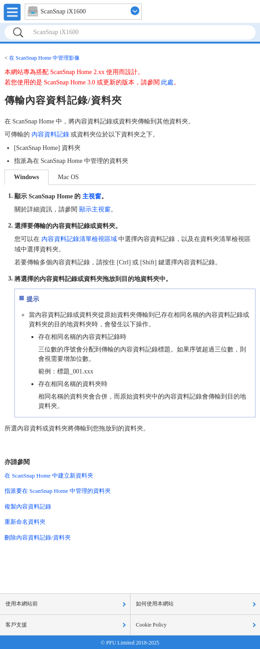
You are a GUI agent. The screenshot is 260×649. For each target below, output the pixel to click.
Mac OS (68, 177)
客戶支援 (16, 625)
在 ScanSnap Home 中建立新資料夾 (48, 475)
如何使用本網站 (155, 604)
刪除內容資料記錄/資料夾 (37, 537)
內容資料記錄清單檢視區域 (79, 239)
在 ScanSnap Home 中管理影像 (44, 58)
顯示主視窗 (95, 209)
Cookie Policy (151, 625)
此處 (167, 82)
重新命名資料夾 (24, 521)
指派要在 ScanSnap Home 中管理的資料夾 (57, 490)
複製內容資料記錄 (27, 506)
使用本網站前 (21, 604)
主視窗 (91, 196)
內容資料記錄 (50, 134)
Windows (26, 177)
